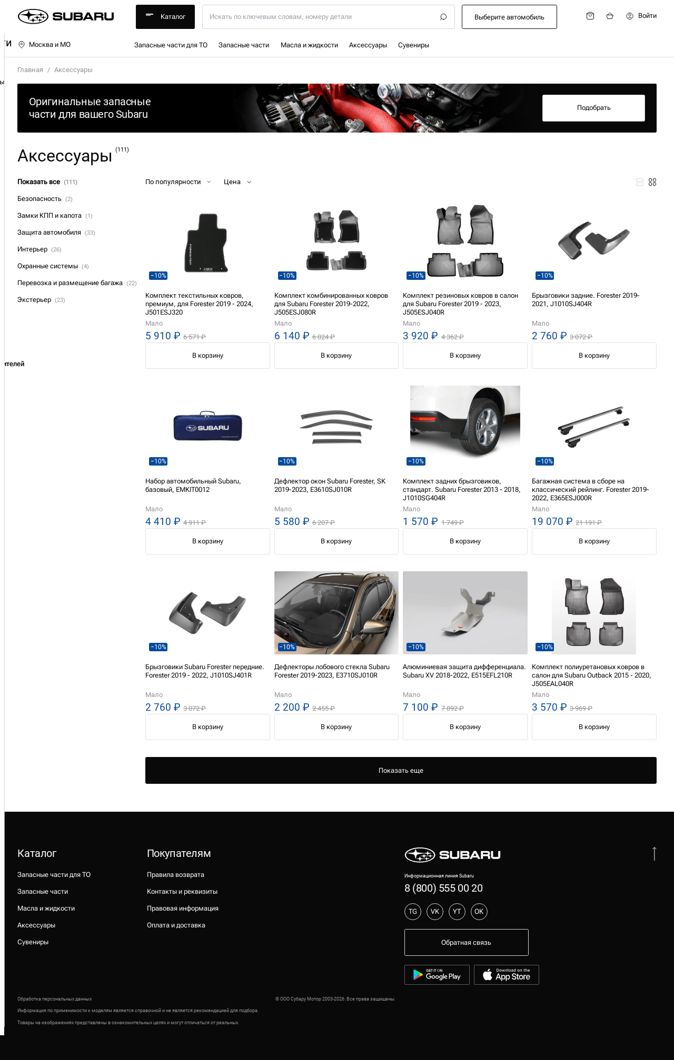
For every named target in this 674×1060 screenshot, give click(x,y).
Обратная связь (466, 942)
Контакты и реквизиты (182, 891)
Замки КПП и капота (54, 215)
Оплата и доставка (176, 925)
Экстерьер (41, 300)
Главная (30, 70)
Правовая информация (183, 908)
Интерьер (39, 249)
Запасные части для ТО (170, 45)
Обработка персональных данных (54, 999)
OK (478, 911)
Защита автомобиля (56, 232)
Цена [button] (238, 182)
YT (457, 911)
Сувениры (413, 45)
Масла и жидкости (309, 45)
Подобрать (594, 108)
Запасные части (244, 45)
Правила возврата (175, 875)
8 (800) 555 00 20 (443, 888)
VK (435, 911)
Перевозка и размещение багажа (76, 283)
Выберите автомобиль (509, 17)
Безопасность (44, 199)
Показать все (47, 182)
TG (413, 911)
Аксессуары (368, 45)
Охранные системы (52, 266)
